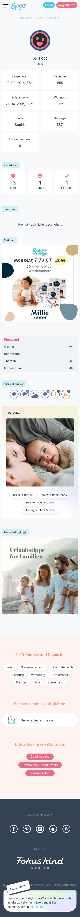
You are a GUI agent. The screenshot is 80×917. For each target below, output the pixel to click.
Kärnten (21, 682)
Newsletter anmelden (37, 720)
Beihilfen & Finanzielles (40, 502)
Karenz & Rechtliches (53, 495)
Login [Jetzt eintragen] (49, 5)
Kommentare (40, 369)
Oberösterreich (62, 667)
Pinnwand (11, 339)
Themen (40, 362)
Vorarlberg (38, 675)
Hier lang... (37, 906)
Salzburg (18, 675)
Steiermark (60, 675)
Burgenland (55, 682)
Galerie (40, 347)
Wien (10, 667)
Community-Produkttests (40, 765)
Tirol (37, 682)
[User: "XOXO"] (40, 48)
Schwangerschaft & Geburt (40, 510)
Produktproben (40, 773)
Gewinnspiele (40, 756)
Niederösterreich (32, 667)
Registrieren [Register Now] (66, 5)
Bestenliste (12, 354)
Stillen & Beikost (23, 495)
